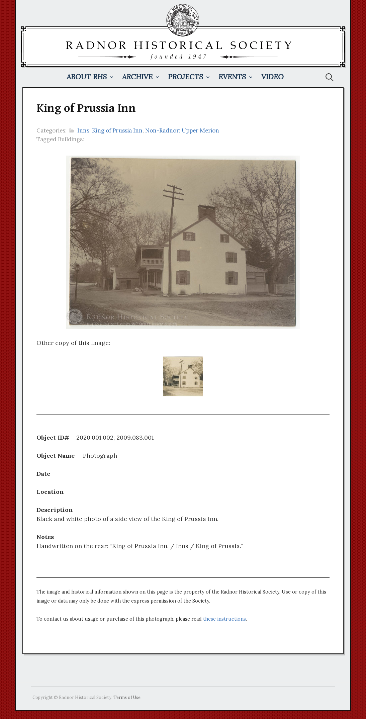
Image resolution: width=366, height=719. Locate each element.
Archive (137, 76)
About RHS (87, 76)
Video (272, 76)
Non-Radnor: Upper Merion (182, 130)
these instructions (224, 619)
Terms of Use (127, 697)
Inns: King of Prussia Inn (110, 130)
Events (232, 76)
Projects (185, 76)
